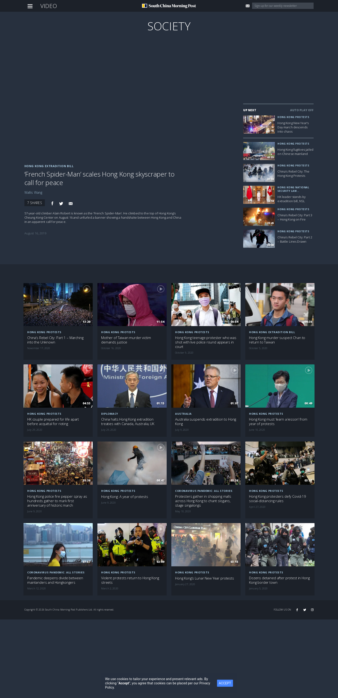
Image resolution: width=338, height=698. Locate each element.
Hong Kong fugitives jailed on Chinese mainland (295, 151)
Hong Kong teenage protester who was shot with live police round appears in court (205, 342)
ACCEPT (228, 683)
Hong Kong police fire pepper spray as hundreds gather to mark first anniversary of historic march (57, 501)
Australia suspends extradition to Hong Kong (205, 421)
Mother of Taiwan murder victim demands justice (126, 339)
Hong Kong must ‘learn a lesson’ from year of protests (278, 421)
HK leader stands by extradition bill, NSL (291, 199)
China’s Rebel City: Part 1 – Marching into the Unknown (55, 339)
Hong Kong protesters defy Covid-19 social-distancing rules (277, 498)
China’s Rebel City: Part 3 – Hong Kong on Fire (294, 217)
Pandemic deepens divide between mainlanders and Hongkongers (55, 580)
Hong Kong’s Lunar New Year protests (204, 578)
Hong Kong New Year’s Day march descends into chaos (293, 127)
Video (48, 6)
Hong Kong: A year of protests (124, 496)
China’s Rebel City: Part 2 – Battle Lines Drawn (294, 239)
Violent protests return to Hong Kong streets (130, 580)
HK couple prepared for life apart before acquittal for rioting (53, 421)
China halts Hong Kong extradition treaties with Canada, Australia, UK (127, 421)
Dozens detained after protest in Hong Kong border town (279, 580)
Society (169, 26)
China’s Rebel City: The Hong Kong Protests (293, 173)
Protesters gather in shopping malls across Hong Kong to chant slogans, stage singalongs (203, 501)
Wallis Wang (33, 192)
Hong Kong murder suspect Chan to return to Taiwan (277, 339)
